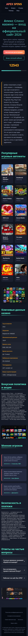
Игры (6, 8)
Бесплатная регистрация (14, 52)
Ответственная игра (10, 619)
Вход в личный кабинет (14, 58)
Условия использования (14, 616)
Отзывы (21, 8)
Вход (18, 10)
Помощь (11, 10)
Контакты (20, 619)
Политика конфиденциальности (14, 612)
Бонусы (13, 8)
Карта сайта (14, 623)
